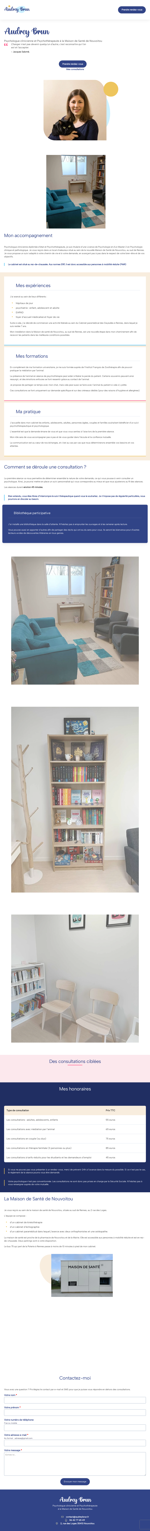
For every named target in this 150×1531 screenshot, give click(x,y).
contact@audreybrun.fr (77, 1517)
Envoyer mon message (75, 1481)
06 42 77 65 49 (77, 1520)
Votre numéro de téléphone (75, 1424)
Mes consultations (75, 69)
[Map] (76, 1341)
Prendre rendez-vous (132, 9)
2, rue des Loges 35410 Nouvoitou (77, 1523)
